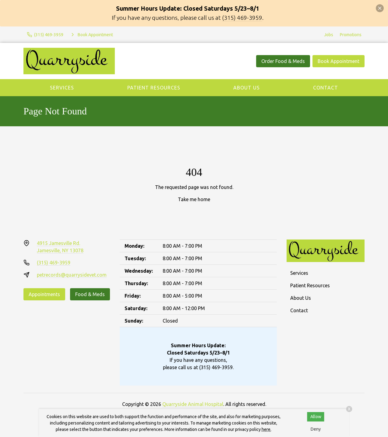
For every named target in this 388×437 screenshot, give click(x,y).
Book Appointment (338, 61)
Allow (315, 416)
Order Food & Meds (283, 61)
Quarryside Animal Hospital (192, 404)
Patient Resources (153, 87)
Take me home (194, 199)
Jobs (328, 34)
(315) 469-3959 (242, 17)
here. (266, 429)
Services (62, 87)
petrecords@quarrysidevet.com (72, 275)
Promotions (351, 34)
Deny (316, 429)
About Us (246, 87)
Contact (325, 87)
